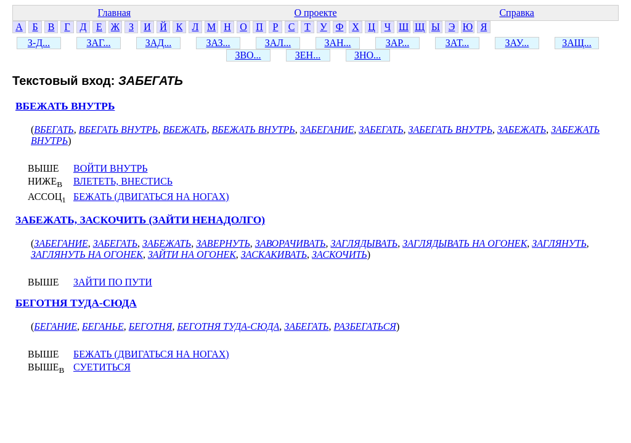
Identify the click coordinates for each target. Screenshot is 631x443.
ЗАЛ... (278, 43)
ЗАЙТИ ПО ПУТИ (112, 282)
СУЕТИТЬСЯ (102, 367)
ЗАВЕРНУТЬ (223, 243)
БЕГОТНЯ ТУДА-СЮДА (76, 303)
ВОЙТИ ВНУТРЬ (110, 168)
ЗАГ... (98, 43)
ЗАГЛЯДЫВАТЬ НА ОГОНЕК (464, 243)
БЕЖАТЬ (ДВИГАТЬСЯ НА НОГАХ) (151, 196)
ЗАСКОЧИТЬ (339, 254)
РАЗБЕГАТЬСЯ (365, 326)
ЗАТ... (457, 43)
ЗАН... (337, 43)
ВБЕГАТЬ (53, 129)
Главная (114, 12)
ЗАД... (158, 43)
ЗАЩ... (577, 43)
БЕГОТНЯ (151, 326)
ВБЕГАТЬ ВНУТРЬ (118, 129)
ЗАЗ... (218, 43)
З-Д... (39, 43)
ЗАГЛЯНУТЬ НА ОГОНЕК (87, 254)
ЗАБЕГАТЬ (381, 129)
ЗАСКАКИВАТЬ (274, 254)
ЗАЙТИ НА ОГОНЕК (192, 254)
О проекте (315, 12)
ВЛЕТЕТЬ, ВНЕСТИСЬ (123, 181)
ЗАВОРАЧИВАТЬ (290, 243)
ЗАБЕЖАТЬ (521, 129)
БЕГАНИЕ (55, 326)
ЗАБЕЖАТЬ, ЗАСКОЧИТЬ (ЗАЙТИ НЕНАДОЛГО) (140, 220)
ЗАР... (397, 43)
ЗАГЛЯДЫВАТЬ (364, 243)
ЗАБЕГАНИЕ (327, 129)
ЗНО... (367, 55)
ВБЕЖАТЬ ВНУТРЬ (65, 106)
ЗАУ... (517, 43)
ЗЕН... (307, 55)
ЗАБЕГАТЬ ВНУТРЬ (451, 129)
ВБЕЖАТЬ (184, 129)
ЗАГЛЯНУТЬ (559, 243)
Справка (516, 12)
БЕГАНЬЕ (103, 326)
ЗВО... (248, 55)
